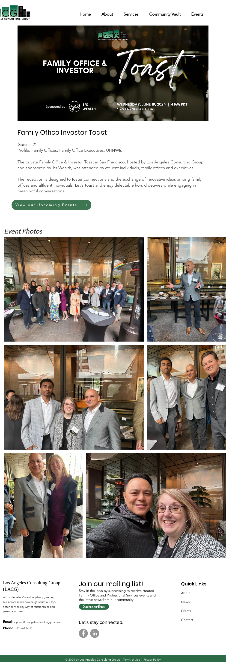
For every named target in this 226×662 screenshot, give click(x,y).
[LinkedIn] (94, 633)
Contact (187, 620)
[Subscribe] (94, 607)
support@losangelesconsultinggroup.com (38, 622)
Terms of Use (131, 659)
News (185, 602)
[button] (107, 12)
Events (186, 611)
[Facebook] (83, 633)
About (185, 593)
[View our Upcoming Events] (51, 205)
